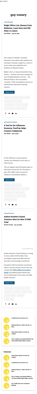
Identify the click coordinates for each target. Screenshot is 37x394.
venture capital (9, 213)
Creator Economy (21, 108)
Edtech (7, 97)
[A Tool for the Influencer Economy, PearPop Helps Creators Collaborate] (18, 145)
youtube (24, 104)
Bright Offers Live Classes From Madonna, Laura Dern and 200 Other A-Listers (18, 28)
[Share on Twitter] (9, 113)
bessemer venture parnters (12, 188)
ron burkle (16, 291)
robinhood (20, 295)
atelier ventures (19, 192)
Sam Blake (7, 33)
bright (27, 97)
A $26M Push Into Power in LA (19, 318)
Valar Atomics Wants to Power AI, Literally (20, 333)
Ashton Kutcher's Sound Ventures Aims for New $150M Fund (17, 219)
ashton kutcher (9, 288)
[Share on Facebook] (5, 113)
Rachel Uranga (8, 225)
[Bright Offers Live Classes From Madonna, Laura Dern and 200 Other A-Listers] (18, 44)
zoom (18, 104)
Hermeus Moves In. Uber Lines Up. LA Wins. (21, 326)
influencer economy (10, 122)
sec (28, 288)
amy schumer (21, 196)
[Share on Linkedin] (16, 113)
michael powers (9, 104)
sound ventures (9, 108)
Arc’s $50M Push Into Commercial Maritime (20, 384)
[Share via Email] (12, 113)
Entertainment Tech (17, 97)
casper (24, 291)
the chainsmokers (10, 196)
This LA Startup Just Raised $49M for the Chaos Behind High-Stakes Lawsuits (22, 340)
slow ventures (9, 192)
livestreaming (8, 22)
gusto (13, 295)
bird (30, 291)
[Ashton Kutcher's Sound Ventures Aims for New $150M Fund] (18, 237)
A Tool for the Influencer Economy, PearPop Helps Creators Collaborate (15, 128)
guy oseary (18, 101)
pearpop (7, 185)
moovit (7, 295)
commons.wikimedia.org (27, 248)
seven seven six (17, 185)
